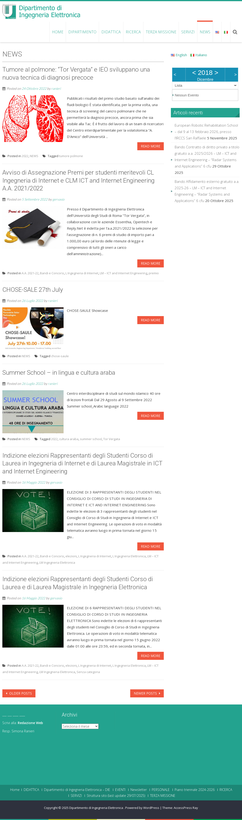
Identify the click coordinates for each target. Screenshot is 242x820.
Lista (178, 85)
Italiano (198, 54)
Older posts (20, 693)
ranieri (56, 88)
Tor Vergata (111, 439)
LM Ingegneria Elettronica (57, 562)
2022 (25, 156)
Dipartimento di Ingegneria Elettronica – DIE (77, 790)
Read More (150, 146)
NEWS (205, 31)
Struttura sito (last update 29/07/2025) (116, 795)
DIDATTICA (111, 31)
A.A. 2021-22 (30, 273)
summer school (91, 439)
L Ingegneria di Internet (81, 273)
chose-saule (60, 356)
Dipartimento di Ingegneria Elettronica (96, 808)
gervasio (58, 199)
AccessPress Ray (186, 808)
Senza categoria (88, 672)
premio (154, 273)
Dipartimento (82, 31)
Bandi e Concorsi (52, 273)
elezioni (71, 556)
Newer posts (146, 693)
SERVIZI (188, 31)
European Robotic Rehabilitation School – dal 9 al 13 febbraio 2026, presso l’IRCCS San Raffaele (206, 131)
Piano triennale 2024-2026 (195, 790)
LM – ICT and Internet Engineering (123, 273)
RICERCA (133, 31)
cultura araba (68, 439)
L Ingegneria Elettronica (129, 556)
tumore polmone (71, 156)
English (179, 54)
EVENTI (120, 790)
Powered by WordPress (142, 808)
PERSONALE (161, 790)
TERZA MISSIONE (161, 31)
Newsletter (138, 790)
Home (57, 31)
